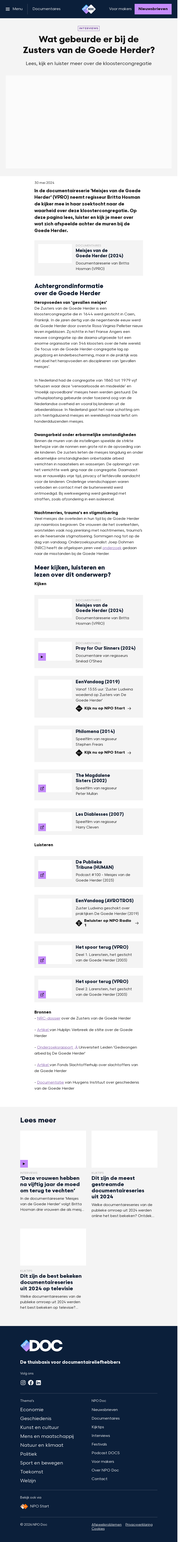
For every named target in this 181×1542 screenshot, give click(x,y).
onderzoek (112, 548)
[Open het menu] (14, 9)
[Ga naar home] (88, 9)
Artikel (43, 1030)
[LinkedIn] (38, 1383)
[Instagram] (23, 1383)
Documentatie (50, 1082)
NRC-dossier (48, 1018)
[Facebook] (31, 1383)
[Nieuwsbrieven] (153, 9)
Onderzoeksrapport (55, 1047)
